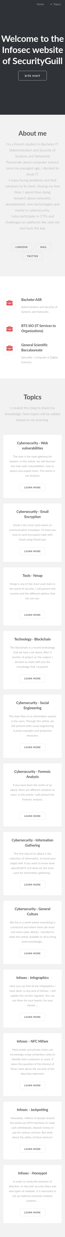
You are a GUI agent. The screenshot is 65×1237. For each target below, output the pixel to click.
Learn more (32, 487)
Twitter (32, 256)
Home (40, 4)
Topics (57, 4)
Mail (43, 247)
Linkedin (21, 247)
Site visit (32, 75)
